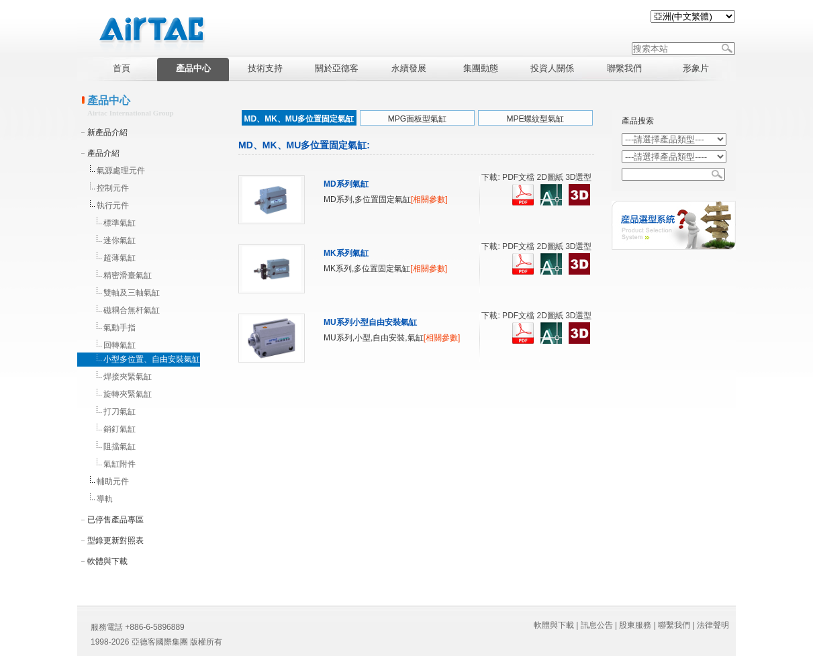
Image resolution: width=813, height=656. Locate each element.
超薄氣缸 (119, 258)
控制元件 (113, 188)
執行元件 (113, 205)
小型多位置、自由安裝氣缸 (151, 359)
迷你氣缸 (119, 240)
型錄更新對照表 (115, 540)
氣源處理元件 (121, 170)
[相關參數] (429, 199)
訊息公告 (597, 625)
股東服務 (635, 625)
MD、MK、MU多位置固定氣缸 (299, 119)
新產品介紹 (107, 132)
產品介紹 (103, 153)
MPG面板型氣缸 (417, 119)
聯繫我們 (674, 625)
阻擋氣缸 (119, 446)
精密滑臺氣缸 (127, 275)
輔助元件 (113, 481)
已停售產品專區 (115, 519)
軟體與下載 (107, 561)
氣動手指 (119, 327)
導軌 (105, 499)
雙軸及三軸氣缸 (131, 292)
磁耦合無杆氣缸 (131, 310)
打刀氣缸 (119, 411)
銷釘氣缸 (119, 429)
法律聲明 (713, 625)
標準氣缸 (119, 223)
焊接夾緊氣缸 (127, 376)
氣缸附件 (119, 464)
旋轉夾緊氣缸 (127, 394)
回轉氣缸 (119, 345)
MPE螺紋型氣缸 (535, 119)
